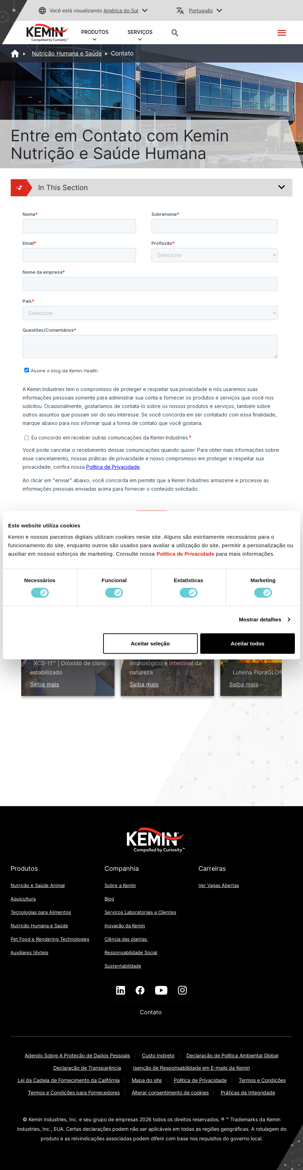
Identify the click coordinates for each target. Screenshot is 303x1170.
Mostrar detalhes (260, 619)
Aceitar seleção (150, 643)
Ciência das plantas (126, 939)
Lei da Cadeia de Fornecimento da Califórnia (69, 1080)
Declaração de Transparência (87, 1068)
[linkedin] (120, 990)
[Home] (15, 53)
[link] (47, 32)
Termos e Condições (262, 1080)
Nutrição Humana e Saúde (67, 53)
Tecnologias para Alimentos (41, 912)
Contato (152, 1012)
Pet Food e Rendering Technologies (50, 939)
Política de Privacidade (200, 1080)
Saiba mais (44, 684)
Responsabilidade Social (131, 952)
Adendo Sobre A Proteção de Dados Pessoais (77, 1055)
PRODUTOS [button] (95, 34)
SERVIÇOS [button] (140, 34)
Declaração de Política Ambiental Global (232, 1055)
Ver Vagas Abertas (218, 885)
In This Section (49, 187)
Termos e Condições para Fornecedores (74, 1092)
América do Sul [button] (120, 10)
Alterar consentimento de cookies (170, 1092)
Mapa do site (147, 1080)
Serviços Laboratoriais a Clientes (140, 912)
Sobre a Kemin (120, 885)
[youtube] (161, 990)
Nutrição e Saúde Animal (38, 885)
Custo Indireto (158, 1055)
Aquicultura (23, 899)
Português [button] (201, 10)
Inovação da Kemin (125, 925)
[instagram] (182, 990)
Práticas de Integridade (248, 1092)
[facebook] (140, 990)
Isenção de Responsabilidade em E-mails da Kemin (191, 1068)
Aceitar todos (248, 643)
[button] (145, 11)
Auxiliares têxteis (29, 952)
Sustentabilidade (123, 966)
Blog (109, 899)
